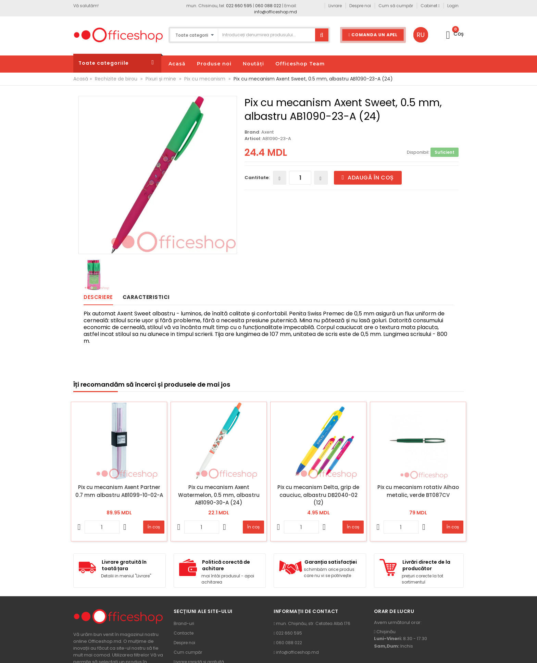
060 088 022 (268, 6)
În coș (154, 527)
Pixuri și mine (161, 78)
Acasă (80, 78)
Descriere (98, 297)
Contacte (183, 633)
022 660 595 (239, 6)
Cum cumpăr (188, 652)
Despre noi (184, 643)
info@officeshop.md (275, 12)
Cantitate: (257, 177)
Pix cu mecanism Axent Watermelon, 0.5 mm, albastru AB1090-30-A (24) (219, 495)
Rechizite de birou (116, 78)
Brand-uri (184, 623)
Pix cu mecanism (204, 78)
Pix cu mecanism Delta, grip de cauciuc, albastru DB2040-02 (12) (318, 495)
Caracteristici (146, 297)
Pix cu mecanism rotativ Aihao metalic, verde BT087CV (418, 491)
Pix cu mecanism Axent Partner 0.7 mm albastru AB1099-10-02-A (119, 491)
